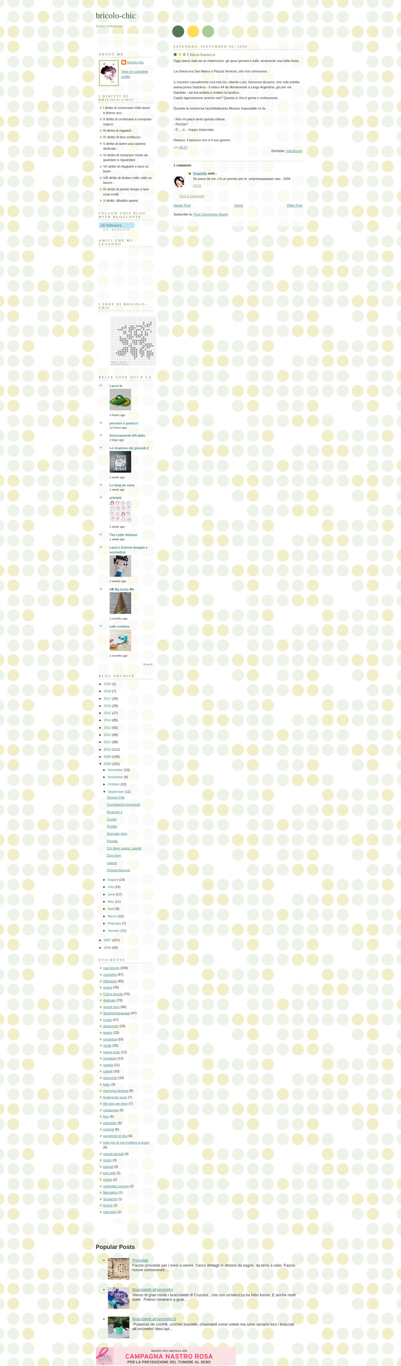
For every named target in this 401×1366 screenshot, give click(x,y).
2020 (108, 684)
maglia (108, 1065)
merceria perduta (115, 1090)
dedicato (109, 1000)
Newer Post (182, 205)
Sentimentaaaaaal (116, 1013)
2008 (108, 764)
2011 (108, 742)
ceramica (110, 1039)
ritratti (107, 1045)
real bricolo (294, 151)
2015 (108, 713)
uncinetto (110, 974)
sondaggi (110, 1058)
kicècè (108, 1205)
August (113, 879)
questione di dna (115, 1136)
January (114, 930)
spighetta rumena (116, 1186)
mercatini (110, 1212)
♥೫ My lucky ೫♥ (122, 589)
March (113, 916)
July (111, 887)
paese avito (111, 1052)
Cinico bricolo (113, 994)
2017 (108, 698)
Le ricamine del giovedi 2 (129, 448)
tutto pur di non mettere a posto (126, 1142)
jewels (108, 1032)
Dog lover (114, 855)
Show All (148, 664)
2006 (108, 947)
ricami (107, 987)
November (116, 777)
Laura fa (116, 386)
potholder (110, 1123)
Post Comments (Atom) (211, 214)
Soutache (110, 1199)
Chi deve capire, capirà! (124, 848)
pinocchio (110, 1078)
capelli (108, 1071)
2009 (108, 756)
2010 (108, 749)
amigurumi (111, 1026)
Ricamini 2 (114, 812)
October (114, 784)
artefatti (116, 498)
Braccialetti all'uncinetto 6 (154, 1319)
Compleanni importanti (123, 804)
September (116, 791)
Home (238, 205)
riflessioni (110, 981)
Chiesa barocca (118, 870)
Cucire (111, 819)
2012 (108, 735)
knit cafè (109, 1173)
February (115, 923)
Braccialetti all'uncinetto (152, 1289)
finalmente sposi (115, 1097)
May (111, 901)
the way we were (115, 1103)
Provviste (140, 1260)
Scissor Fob (115, 797)
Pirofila (112, 826)
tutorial (108, 1166)
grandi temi (111, 1007)
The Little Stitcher (123, 535)
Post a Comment (192, 196)
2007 (108, 940)
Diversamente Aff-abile (127, 435)
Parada (112, 841)
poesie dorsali (113, 1154)
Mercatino (110, 1192)
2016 (108, 706)
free (106, 1116)
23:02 (197, 185)
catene (112, 863)
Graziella (200, 173)
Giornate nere (117, 833)
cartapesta (111, 1110)
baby (107, 1084)
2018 (108, 691)
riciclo (107, 1160)
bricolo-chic (116, 15)
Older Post (294, 205)
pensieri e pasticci (124, 423)
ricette (107, 1179)
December (116, 770)
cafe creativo (120, 626)
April (111, 908)
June (112, 894)
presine (108, 1129)
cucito (107, 1020)
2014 (108, 720)
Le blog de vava (122, 485)
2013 (108, 727)
